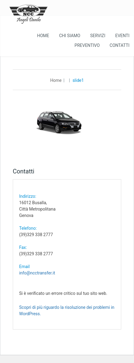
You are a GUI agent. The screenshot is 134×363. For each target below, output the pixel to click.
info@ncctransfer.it (37, 273)
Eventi (122, 35)
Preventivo (87, 45)
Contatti (119, 45)
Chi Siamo (69, 35)
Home (43, 35)
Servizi (97, 35)
